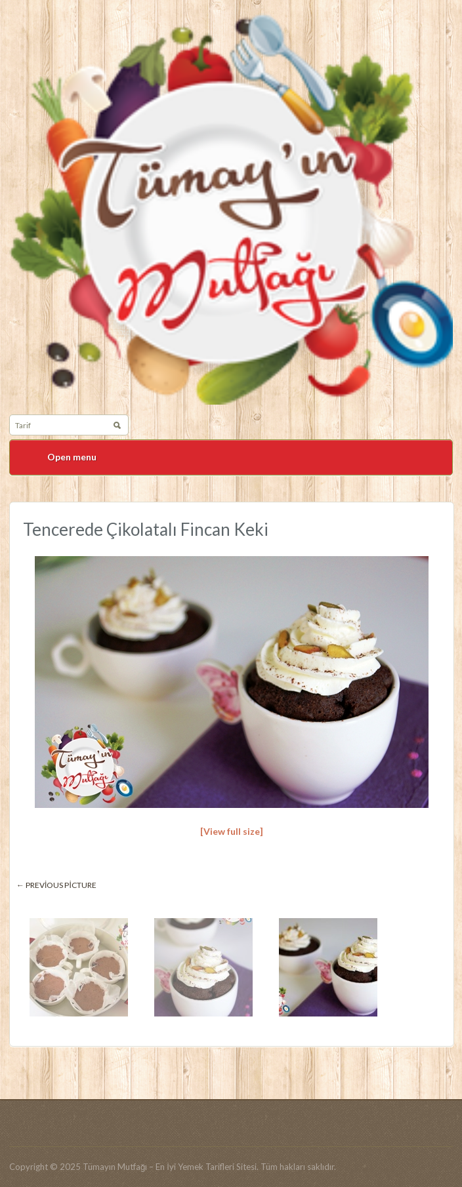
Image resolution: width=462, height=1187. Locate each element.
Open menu (71, 456)
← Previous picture (56, 885)
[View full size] (231, 831)
